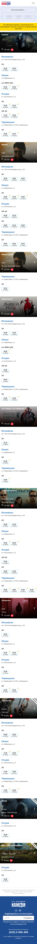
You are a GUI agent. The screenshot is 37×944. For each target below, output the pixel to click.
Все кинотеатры (18, 10)
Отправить (28, 918)
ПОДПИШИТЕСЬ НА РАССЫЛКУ (18, 914)
